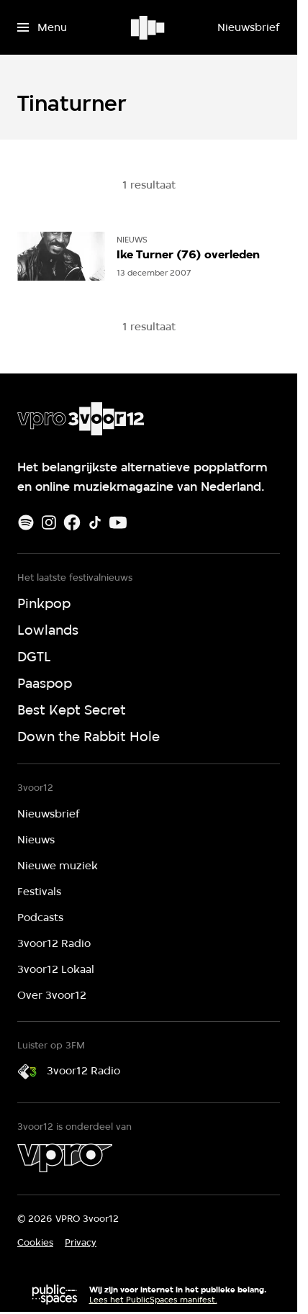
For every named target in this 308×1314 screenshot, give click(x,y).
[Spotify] (26, 522)
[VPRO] (64, 1157)
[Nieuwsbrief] (248, 27)
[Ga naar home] (148, 27)
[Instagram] (49, 522)
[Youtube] (118, 522)
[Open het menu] (42, 27)
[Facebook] (72, 522)
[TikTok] (95, 522)
